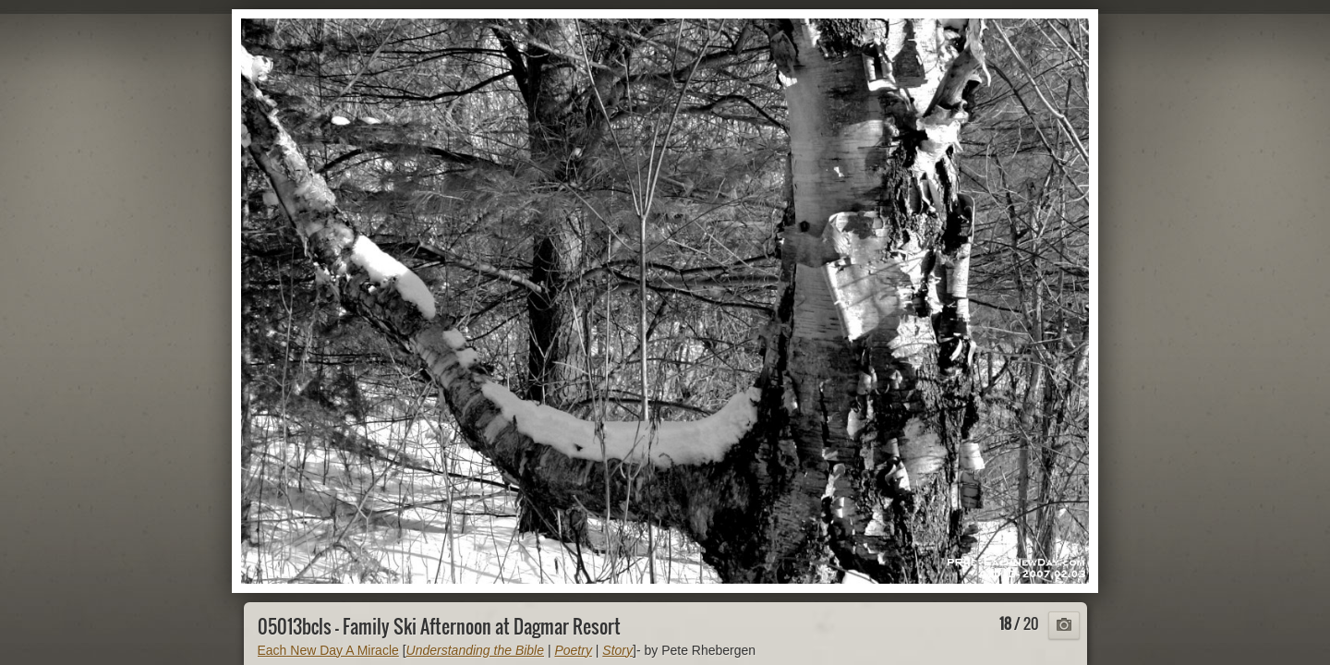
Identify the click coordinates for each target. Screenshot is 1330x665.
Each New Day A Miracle (328, 650)
